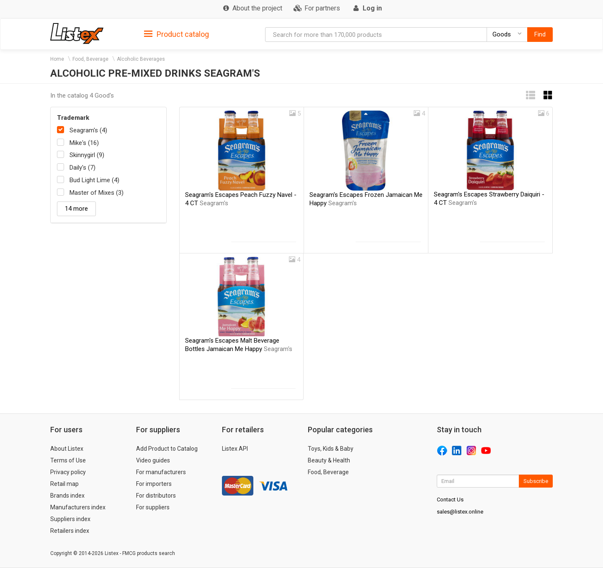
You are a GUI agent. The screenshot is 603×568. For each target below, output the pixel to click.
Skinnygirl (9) (87, 155)
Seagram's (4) (88, 130)
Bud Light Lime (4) (94, 180)
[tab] (176, 33)
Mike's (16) (84, 143)
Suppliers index (70, 519)
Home (57, 59)
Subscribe (535, 481)
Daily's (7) (82, 167)
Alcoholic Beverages (141, 59)
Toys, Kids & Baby (330, 448)
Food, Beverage (90, 59)
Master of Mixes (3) (97, 192)
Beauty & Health (329, 460)
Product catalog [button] (176, 34)
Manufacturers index (78, 507)
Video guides (153, 460)
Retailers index (69, 530)
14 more (76, 208)
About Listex (66, 448)
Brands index (67, 495)
